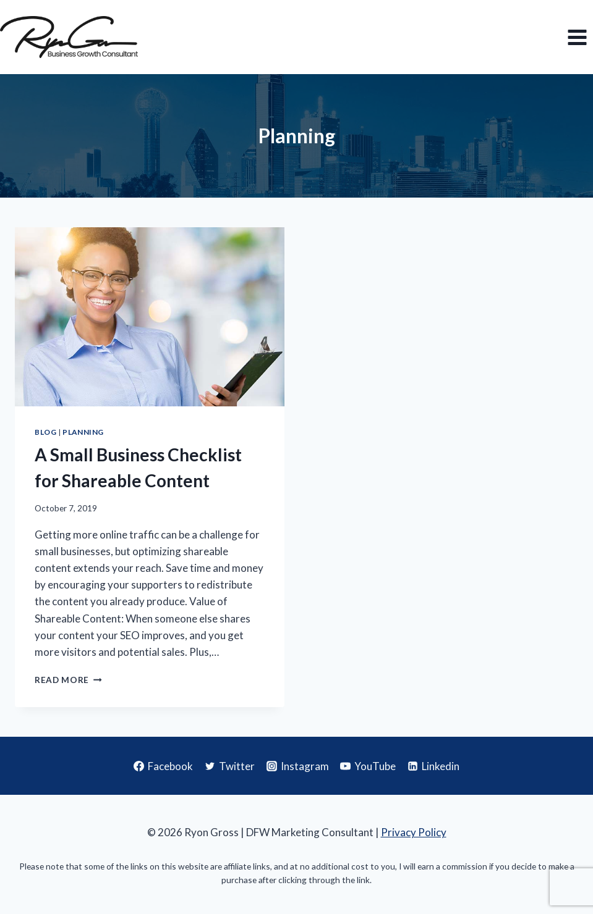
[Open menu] (577, 37)
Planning (83, 432)
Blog (45, 432)
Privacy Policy (413, 832)
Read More (68, 680)
